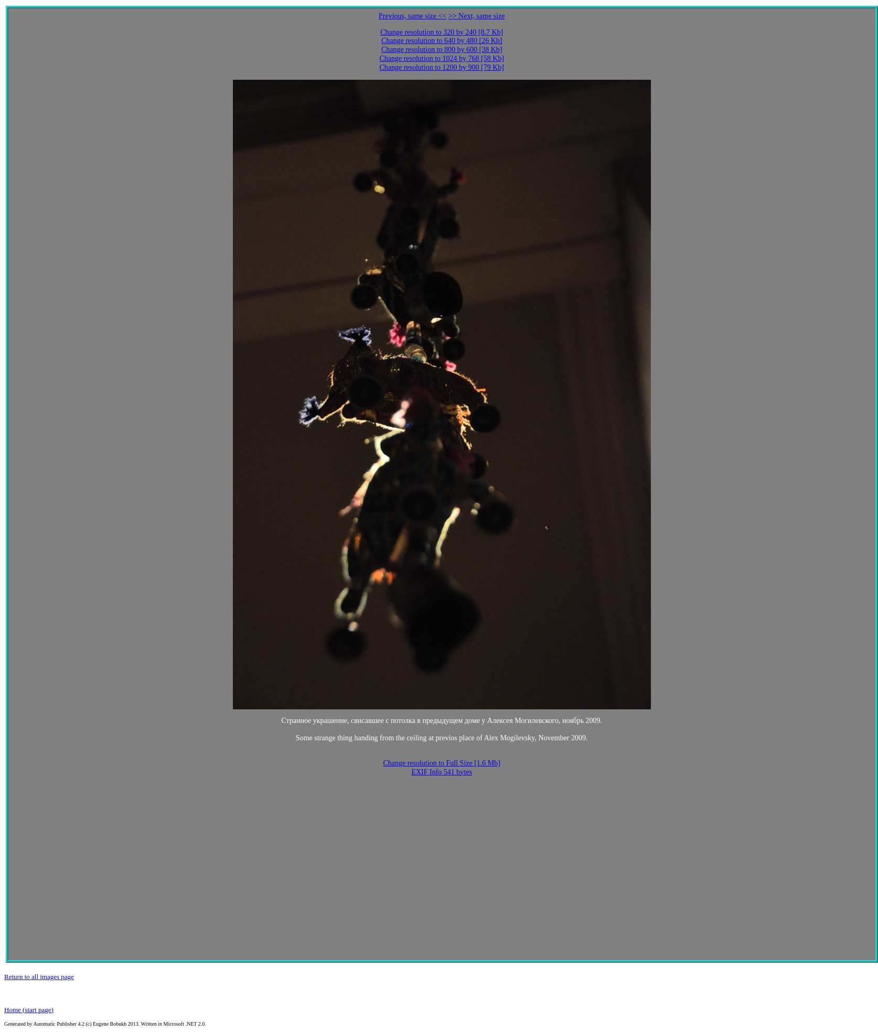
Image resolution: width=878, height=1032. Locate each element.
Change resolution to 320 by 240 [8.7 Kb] (441, 32)
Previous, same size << (412, 16)
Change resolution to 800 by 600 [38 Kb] (441, 50)
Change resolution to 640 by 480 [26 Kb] (441, 41)
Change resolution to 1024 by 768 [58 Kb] (441, 58)
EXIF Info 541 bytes (441, 772)
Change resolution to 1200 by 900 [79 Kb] (441, 67)
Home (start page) (28, 1010)
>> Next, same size (476, 16)
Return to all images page (39, 977)
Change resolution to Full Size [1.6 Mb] (441, 763)
